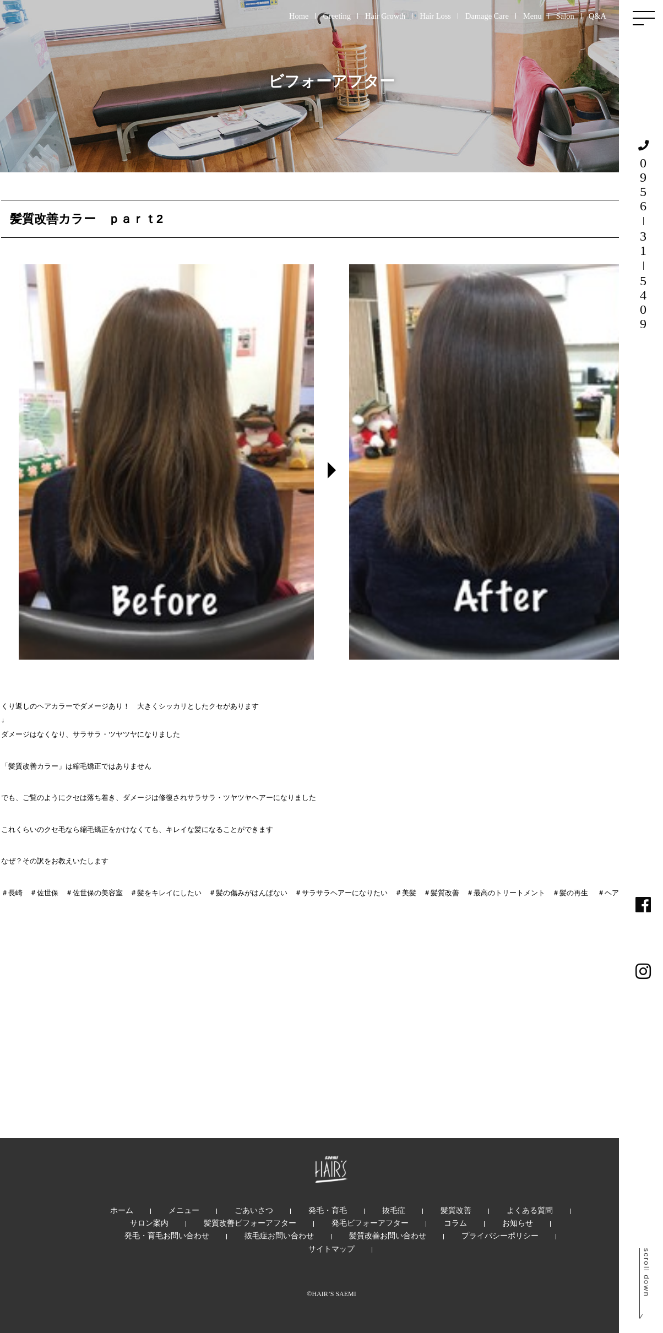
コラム (455, 1222)
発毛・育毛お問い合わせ (166, 1235)
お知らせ (517, 1222)
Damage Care (487, 16)
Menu (532, 16)
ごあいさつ (254, 1210)
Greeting (337, 16)
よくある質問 (530, 1210)
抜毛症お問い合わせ (279, 1235)
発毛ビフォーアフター (370, 1222)
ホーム (121, 1210)
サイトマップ (331, 1248)
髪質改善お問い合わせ (387, 1235)
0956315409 (643, 235)
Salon (565, 16)
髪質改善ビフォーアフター (250, 1222)
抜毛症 (393, 1210)
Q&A (597, 16)
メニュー (184, 1210)
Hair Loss (435, 16)
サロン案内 (149, 1222)
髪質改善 (456, 1210)
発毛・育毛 (327, 1210)
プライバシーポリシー (500, 1235)
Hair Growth (385, 16)
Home (298, 16)
